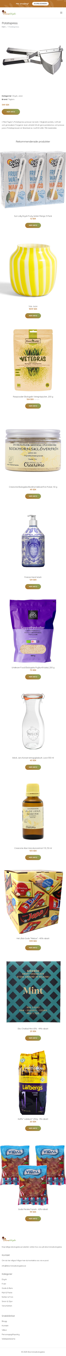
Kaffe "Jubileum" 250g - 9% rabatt (33, 1119)
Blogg (4, 1321)
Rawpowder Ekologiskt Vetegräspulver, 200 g (33, 396)
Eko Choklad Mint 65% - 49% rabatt (33, 1028)
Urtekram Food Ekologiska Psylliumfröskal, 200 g (33, 667)
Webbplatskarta (8, 1339)
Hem (4, 27)
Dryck (15, 96)
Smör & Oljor (7, 1301)
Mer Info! (11, 112)
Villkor (4, 1330)
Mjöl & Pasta (7, 1292)
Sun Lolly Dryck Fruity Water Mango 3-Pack (33, 216)
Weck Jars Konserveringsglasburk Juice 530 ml (33, 758)
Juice (20, 96)
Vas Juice (33, 306)
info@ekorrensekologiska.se (14, 1266)
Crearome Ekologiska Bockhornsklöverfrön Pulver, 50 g (33, 487)
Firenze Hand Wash (33, 577)
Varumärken (7, 1306)
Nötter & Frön (7, 1297)
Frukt (4, 1284)
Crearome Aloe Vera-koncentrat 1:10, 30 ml (33, 848)
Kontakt (5, 1325)
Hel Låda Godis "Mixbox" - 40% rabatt (33, 938)
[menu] (61, 13)
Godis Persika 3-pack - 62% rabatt (33, 1209)
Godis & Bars (7, 1288)
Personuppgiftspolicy (11, 1334)
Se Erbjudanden (40, 4)
